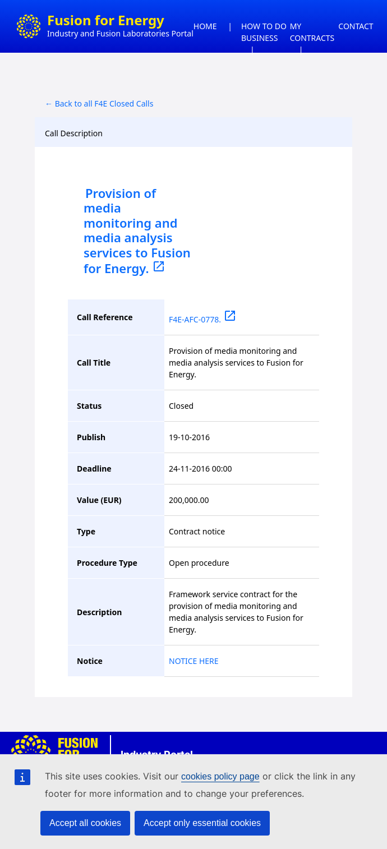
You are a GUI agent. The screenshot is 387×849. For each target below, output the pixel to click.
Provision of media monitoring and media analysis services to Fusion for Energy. (137, 230)
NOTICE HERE (194, 661)
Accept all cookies (85, 823)
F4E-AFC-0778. (203, 319)
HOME (205, 26)
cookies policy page (220, 776)
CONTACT (355, 26)
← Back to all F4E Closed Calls (99, 103)
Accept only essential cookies (202, 823)
